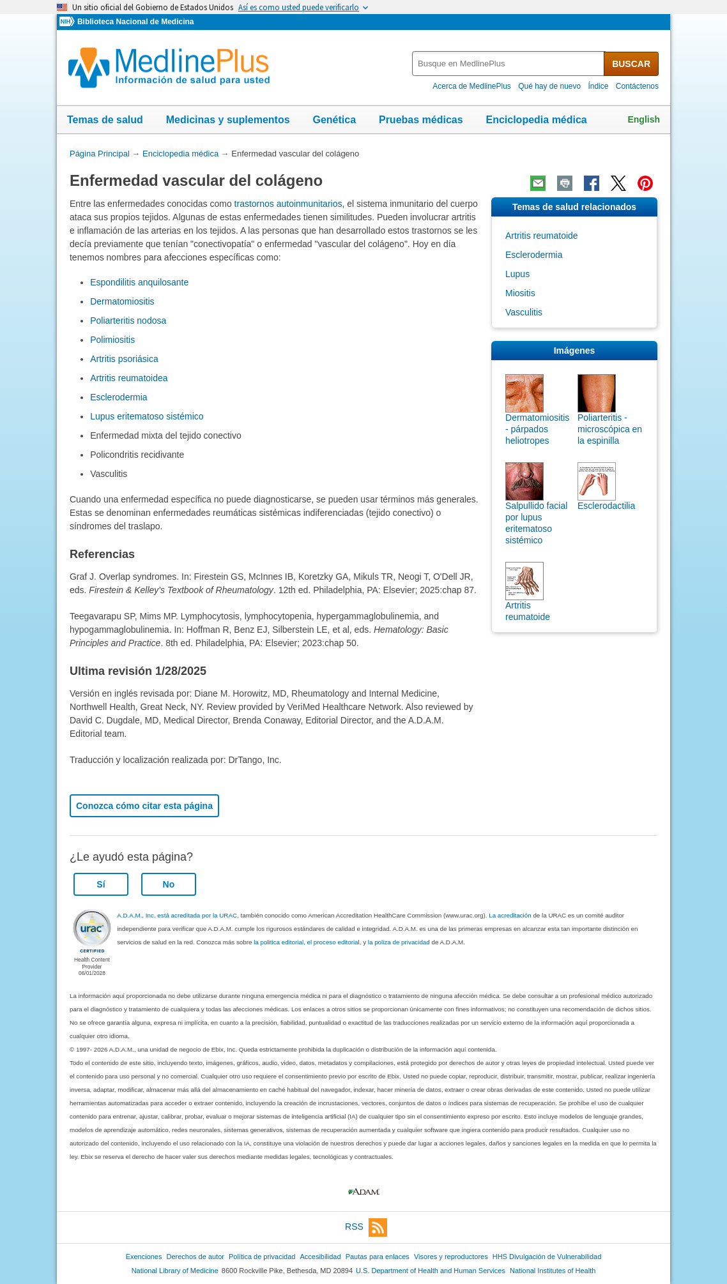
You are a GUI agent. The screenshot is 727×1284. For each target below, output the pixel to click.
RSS (366, 1227)
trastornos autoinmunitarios (288, 204)
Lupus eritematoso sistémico (146, 416)
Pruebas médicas (421, 119)
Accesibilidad (320, 1256)
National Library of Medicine (175, 1270)
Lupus (517, 274)
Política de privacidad (262, 1256)
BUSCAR (631, 64)
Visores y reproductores (451, 1256)
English (643, 119)
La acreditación (510, 915)
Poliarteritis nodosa (128, 320)
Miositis (520, 293)
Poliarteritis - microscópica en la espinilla (610, 429)
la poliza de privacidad (399, 942)
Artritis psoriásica (124, 359)
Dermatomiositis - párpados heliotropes (537, 429)
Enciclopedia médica (536, 119)
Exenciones (144, 1256)
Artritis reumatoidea (128, 378)
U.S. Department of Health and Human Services (430, 1270)
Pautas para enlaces (377, 1256)
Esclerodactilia (606, 506)
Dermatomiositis (122, 301)
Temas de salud (105, 119)
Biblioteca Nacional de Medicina (135, 21)
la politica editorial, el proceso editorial (307, 942)
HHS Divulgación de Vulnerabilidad (547, 1256)
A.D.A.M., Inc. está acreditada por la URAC (177, 915)
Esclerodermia (118, 397)
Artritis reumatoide (541, 235)
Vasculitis (523, 312)
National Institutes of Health (552, 1270)
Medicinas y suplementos (228, 119)
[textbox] (509, 63)
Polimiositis (112, 340)
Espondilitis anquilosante (139, 282)
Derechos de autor (195, 1256)
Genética (334, 119)
